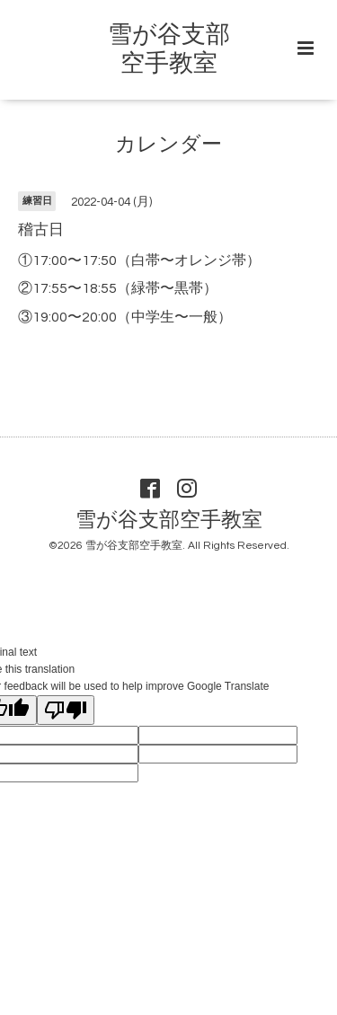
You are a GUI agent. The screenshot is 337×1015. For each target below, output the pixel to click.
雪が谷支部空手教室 (168, 520)
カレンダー (168, 145)
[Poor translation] (65, 710)
